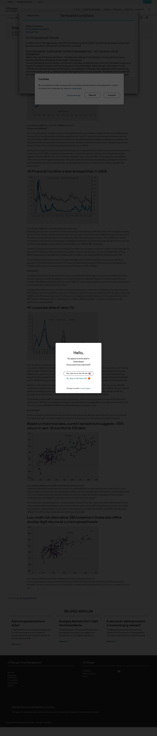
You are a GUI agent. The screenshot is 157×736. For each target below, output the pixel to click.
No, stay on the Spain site (78, 378)
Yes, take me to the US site (78, 373)
